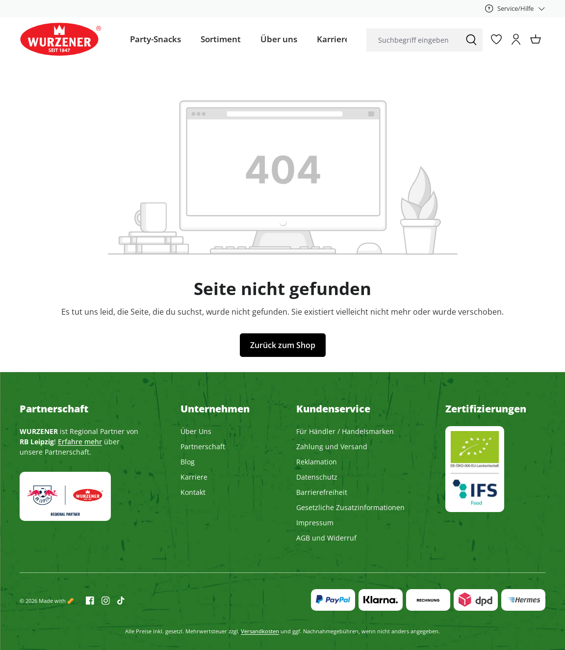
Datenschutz (316, 477)
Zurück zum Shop (282, 345)
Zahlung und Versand (331, 446)
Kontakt (192, 492)
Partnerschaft (202, 446)
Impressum (315, 522)
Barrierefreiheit (321, 492)
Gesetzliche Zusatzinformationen (350, 507)
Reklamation (316, 461)
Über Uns (195, 431)
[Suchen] (471, 40)
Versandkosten (260, 631)
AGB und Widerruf (326, 537)
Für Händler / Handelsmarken (345, 431)
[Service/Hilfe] (515, 8)
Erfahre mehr (80, 441)
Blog (187, 461)
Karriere (193, 477)
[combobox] (413, 40)
